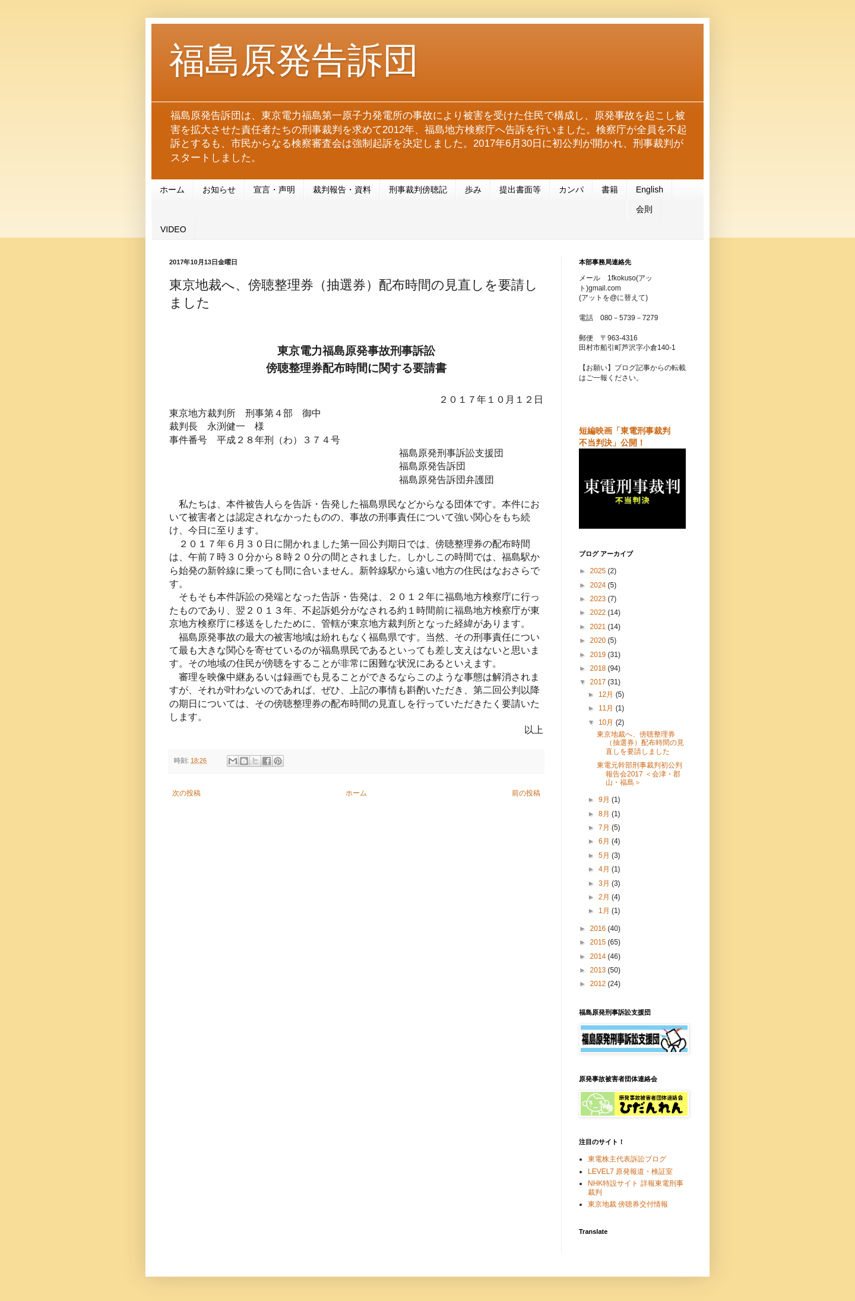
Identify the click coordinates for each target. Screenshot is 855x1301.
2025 (599, 571)
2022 (599, 612)
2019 (599, 654)
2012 (599, 984)
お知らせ (219, 189)
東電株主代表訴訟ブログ (627, 1159)
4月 (605, 869)
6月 (605, 841)
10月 (607, 722)
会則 (644, 209)
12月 (607, 694)
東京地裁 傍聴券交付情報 (628, 1204)
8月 (605, 814)
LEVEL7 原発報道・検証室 (630, 1171)
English (649, 189)
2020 (599, 640)
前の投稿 (526, 793)
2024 (599, 585)
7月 (605, 827)
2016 (599, 928)
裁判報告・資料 (342, 189)
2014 (599, 956)
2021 (599, 627)
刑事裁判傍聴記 (418, 189)
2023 (599, 599)
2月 (605, 897)
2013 (599, 970)
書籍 (609, 189)
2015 (599, 942)
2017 (599, 682)
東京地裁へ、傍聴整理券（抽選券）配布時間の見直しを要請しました (640, 743)
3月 (605, 883)
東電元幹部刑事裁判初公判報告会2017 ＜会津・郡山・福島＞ (639, 774)
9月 (605, 799)
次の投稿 (186, 793)
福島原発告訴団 (294, 60)
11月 (607, 708)
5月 (605, 855)
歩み (473, 189)
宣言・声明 (274, 189)
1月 (605, 911)
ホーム (172, 189)
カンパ (571, 189)
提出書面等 (520, 189)
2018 (599, 668)
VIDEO (173, 229)
